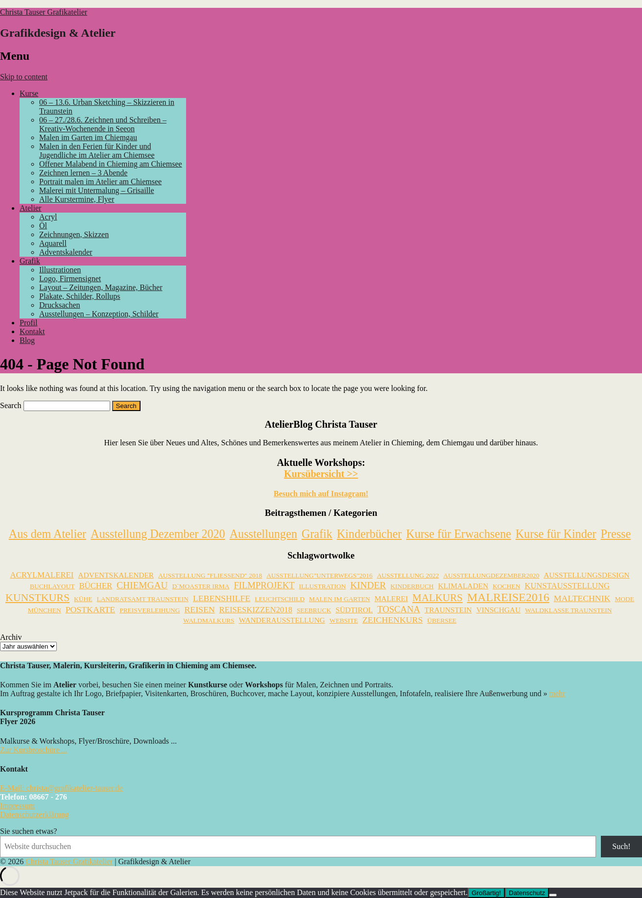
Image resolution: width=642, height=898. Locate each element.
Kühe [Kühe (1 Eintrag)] (83, 599)
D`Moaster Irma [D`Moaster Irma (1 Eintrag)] (200, 586)
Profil (28, 322)
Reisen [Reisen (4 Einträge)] (199, 609)
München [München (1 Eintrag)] (44, 610)
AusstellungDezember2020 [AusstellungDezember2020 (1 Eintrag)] (491, 575)
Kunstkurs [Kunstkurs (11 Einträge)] (37, 598)
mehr (557, 693)
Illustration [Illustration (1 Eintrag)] (322, 586)
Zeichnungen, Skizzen (74, 234)
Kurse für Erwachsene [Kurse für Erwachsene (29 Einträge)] (458, 533)
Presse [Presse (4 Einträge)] (616, 533)
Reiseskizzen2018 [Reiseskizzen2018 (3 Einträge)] (255, 609)
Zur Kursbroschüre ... (33, 750)
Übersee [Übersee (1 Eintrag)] (441, 620)
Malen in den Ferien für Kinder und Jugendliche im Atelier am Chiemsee (97, 150)
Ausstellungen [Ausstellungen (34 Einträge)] (263, 533)
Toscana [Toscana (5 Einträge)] (398, 609)
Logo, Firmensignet (70, 278)
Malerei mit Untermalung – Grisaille (96, 190)
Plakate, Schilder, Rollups (79, 296)
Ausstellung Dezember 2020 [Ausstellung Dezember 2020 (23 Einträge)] (158, 533)
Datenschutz (527, 893)
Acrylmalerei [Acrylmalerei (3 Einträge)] (42, 575)
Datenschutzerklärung (34, 814)
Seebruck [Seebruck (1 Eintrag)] (314, 610)
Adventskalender (65, 252)
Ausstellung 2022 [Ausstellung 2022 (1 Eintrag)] (408, 575)
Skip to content (24, 77)
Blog (27, 340)
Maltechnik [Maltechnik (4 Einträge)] (582, 598)
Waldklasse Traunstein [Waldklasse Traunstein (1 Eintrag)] (568, 610)
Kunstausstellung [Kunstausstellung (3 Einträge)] (567, 585)
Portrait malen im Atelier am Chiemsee (100, 181)
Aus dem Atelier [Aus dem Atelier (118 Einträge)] (47, 533)
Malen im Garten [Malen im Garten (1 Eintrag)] (339, 599)
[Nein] (553, 895)
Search (11, 405)
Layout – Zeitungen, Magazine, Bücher (100, 287)
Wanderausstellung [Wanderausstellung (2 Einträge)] (282, 620)
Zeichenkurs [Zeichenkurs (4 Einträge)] (392, 620)
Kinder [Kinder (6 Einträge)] (368, 585)
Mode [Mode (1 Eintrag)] (624, 599)
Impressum (17, 805)
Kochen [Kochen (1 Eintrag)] (506, 586)
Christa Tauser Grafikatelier (43, 12)
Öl (43, 225)
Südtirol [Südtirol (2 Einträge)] (354, 610)
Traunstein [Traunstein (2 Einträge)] (448, 610)
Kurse (29, 93)
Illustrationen (60, 270)
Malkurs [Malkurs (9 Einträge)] (437, 598)
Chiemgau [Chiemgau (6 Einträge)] (142, 585)
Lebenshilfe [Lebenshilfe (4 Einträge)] (221, 598)
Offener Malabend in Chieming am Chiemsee (110, 164)
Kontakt (32, 331)
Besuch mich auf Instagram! (321, 493)
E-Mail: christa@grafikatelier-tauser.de (61, 788)
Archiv (11, 637)
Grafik (30, 261)
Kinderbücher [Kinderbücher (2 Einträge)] (369, 533)
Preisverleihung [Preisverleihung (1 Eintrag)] (149, 610)
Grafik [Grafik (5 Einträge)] (317, 533)
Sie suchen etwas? (28, 831)
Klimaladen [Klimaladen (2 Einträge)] (463, 586)
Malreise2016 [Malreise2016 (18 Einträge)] (508, 597)
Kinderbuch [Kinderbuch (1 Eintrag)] (411, 586)
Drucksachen (59, 305)
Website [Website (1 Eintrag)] (344, 620)
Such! (621, 846)
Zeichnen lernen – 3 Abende (83, 173)
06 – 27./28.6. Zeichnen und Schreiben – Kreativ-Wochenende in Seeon (102, 124)
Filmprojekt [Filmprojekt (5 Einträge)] (264, 585)
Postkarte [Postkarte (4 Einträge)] (91, 609)
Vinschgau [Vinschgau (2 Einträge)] (498, 610)
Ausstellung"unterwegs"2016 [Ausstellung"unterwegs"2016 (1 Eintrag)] (319, 575)
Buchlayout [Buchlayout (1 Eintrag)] (52, 586)
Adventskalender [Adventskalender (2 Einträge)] (116, 575)
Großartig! (486, 893)
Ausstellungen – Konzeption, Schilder (99, 314)
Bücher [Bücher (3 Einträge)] (95, 585)
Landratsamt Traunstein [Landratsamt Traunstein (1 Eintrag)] (142, 599)
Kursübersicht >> (321, 473)
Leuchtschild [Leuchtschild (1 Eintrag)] (280, 599)
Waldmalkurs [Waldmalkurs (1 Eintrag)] (209, 620)
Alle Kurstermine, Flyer (76, 199)
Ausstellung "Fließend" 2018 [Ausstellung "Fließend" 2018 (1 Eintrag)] (210, 575)
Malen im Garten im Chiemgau (88, 137)
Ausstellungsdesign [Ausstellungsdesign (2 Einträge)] (586, 575)
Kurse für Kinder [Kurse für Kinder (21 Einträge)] (556, 533)
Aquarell (53, 243)
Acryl (48, 217)
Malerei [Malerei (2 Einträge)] (391, 598)
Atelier (30, 208)
